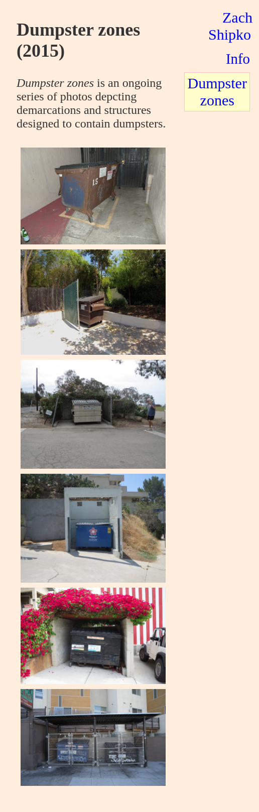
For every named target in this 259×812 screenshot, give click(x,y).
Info (238, 59)
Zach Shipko (230, 26)
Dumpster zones (217, 91)
